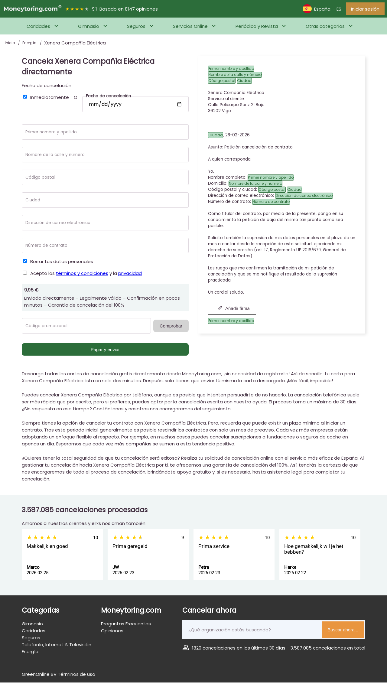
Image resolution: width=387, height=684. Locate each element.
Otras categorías (325, 27)
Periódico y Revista (257, 27)
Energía (29, 44)
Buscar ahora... (342, 631)
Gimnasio (88, 27)
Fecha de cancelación (46, 87)
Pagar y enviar (105, 350)
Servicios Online (190, 27)
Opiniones (112, 632)
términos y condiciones (82, 275)
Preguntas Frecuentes (126, 625)
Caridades (38, 27)
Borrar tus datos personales (61, 263)
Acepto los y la (86, 275)
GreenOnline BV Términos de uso (58, 676)
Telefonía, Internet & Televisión (56, 646)
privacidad (130, 275)
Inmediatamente (49, 99)
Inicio (10, 44)
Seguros (136, 27)
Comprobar (171, 327)
